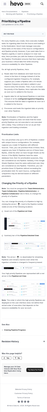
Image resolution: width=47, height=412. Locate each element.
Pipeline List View (25, 211)
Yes (6, 358)
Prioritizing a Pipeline (35, 14)
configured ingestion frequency (31, 99)
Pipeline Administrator (27, 191)
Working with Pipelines (14, 14)
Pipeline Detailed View (29, 235)
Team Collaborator (9, 191)
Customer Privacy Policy (23, 393)
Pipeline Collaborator (10, 194)
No (17, 358)
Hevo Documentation (9, 11)
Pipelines (25, 11)
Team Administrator (36, 188)
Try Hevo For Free (35, 370)
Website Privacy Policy (23, 389)
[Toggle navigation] (5, 4)
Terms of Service (23, 398)
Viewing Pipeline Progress (15, 330)
